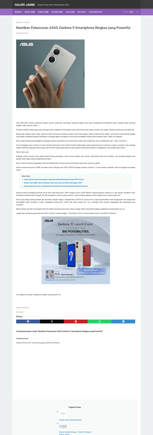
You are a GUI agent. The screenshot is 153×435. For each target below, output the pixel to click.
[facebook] (24, 345)
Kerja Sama (110, 141)
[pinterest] (56, 345)
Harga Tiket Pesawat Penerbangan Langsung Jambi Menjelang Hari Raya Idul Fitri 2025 (54, 195)
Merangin (121, 133)
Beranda (19, 8)
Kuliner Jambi (58, 8)
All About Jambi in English (125, 145)
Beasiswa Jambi (111, 149)
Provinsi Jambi (111, 133)
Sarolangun (110, 145)
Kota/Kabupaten (96, 8)
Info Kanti (83, 8)
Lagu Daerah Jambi (127, 105)
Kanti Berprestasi (122, 141)
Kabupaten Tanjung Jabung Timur (117, 121)
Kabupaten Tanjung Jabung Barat (117, 137)
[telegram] (89, 345)
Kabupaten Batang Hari (113, 129)
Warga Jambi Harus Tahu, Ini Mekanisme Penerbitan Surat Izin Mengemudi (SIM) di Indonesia (56, 202)
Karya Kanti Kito (129, 129)
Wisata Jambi (31, 8)
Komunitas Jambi (112, 117)
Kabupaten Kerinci (112, 125)
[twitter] (40, 345)
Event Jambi (110, 113)
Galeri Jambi (26, 2)
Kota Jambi (110, 101)
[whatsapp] (73, 345)
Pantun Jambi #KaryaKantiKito (118, 34)
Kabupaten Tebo (111, 109)
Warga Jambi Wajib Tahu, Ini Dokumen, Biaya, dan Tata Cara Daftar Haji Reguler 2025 (53, 199)
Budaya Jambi (44, 8)
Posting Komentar (22, 36)
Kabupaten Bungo (112, 105)
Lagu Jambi (71, 8)
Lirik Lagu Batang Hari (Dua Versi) (119, 75)
